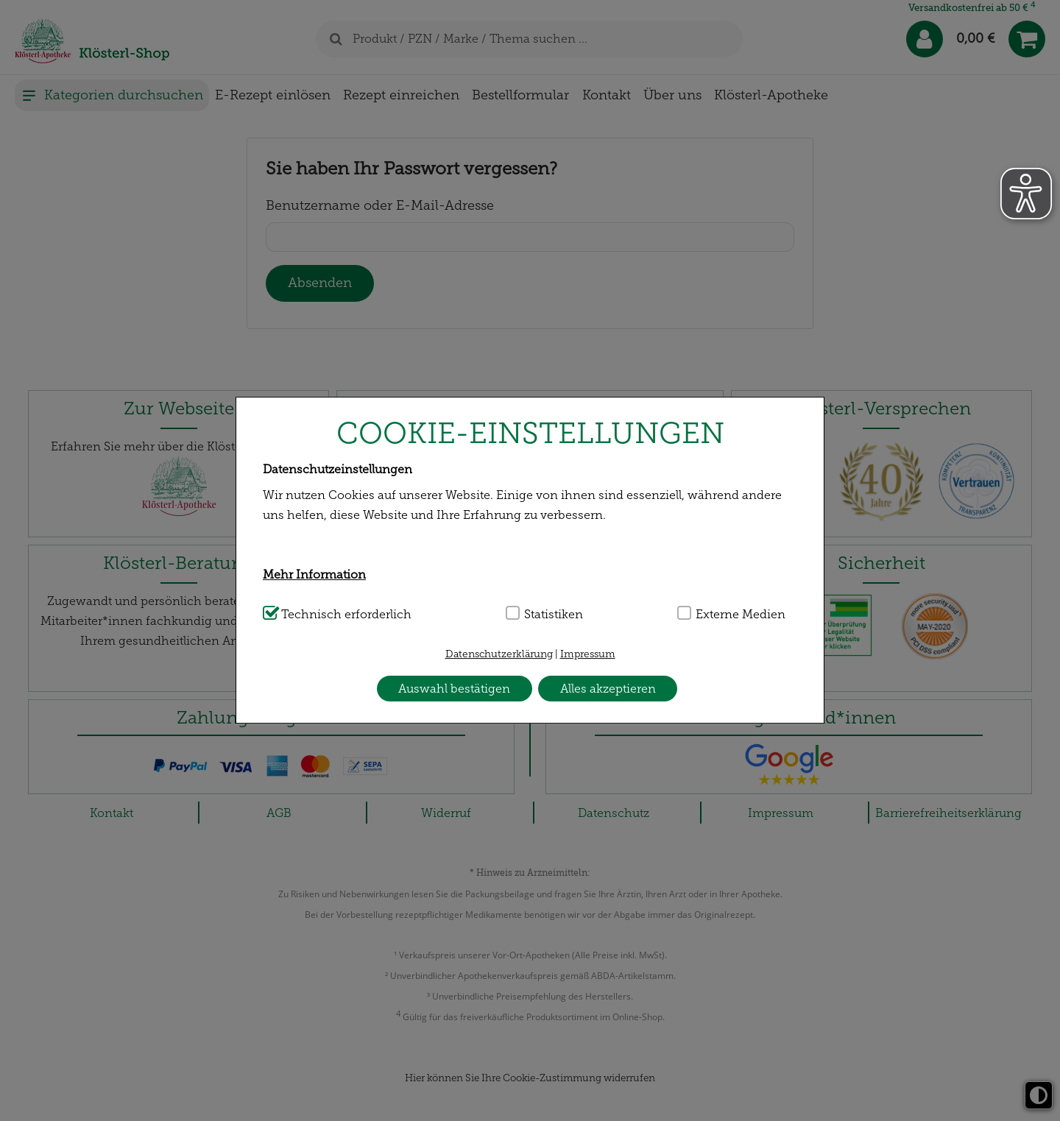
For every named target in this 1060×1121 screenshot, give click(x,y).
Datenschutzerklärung (499, 654)
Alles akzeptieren (608, 689)
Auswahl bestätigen (454, 689)
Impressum (587, 654)
